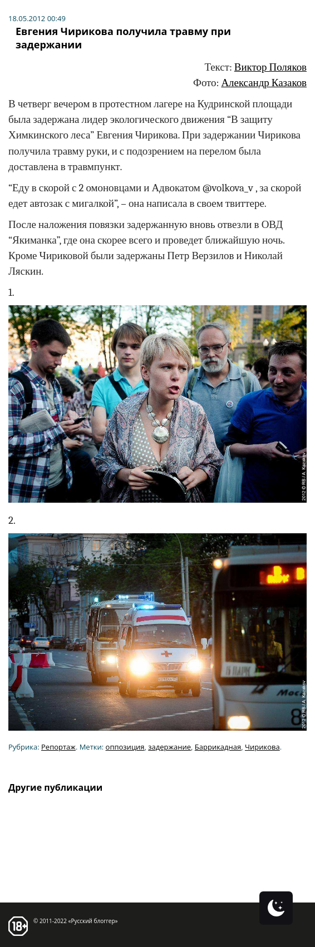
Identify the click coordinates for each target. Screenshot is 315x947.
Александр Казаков (264, 83)
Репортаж (58, 747)
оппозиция (125, 747)
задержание (169, 747)
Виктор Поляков (270, 67)
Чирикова (262, 747)
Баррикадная (218, 747)
